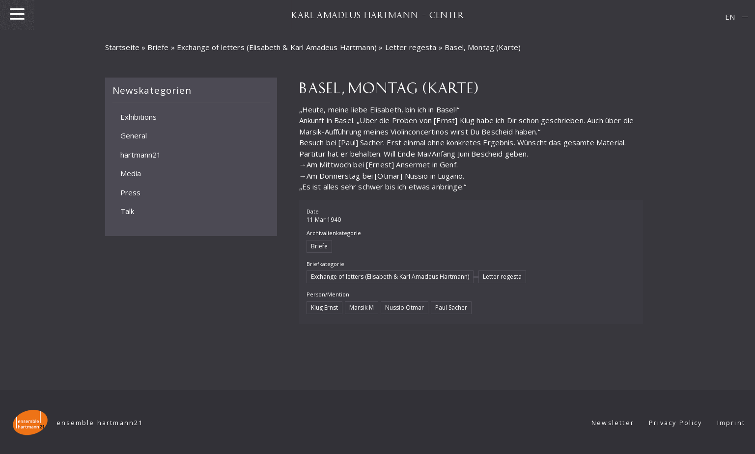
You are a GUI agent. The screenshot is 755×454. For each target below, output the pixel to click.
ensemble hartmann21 (99, 423)
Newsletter (612, 423)
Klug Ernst (324, 307)
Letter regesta (411, 47)
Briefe (157, 47)
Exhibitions (138, 116)
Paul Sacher (451, 307)
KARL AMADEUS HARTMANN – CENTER (377, 15)
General (133, 135)
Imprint (731, 423)
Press (130, 192)
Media (130, 173)
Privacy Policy (675, 423)
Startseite (122, 47)
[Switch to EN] (730, 17)
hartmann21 (140, 154)
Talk (127, 211)
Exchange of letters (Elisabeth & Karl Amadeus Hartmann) (277, 47)
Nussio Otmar (404, 307)
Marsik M (361, 307)
